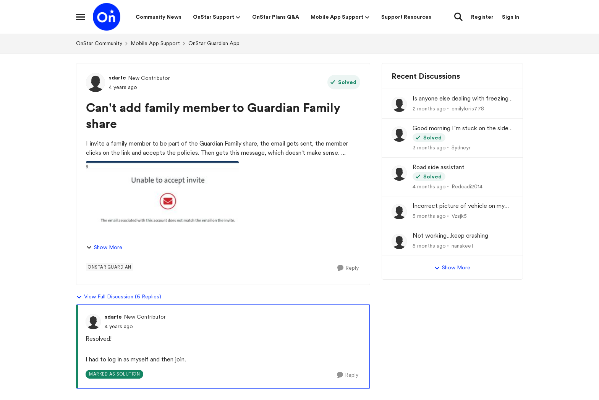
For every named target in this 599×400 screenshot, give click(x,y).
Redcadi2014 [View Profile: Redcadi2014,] (467, 186)
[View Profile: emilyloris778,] (399, 104)
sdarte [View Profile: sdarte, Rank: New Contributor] (117, 77)
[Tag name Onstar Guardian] (109, 267)
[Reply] (348, 268)
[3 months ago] (429, 148)
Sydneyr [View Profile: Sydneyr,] (461, 147)
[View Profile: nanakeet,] (399, 241)
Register (482, 17)
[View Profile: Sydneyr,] (399, 134)
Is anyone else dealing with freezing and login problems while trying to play (460, 99)
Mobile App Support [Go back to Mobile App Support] (155, 43)
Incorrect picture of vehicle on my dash (459, 206)
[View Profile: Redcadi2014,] (399, 173)
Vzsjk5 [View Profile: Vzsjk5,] (459, 216)
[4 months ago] (429, 186)
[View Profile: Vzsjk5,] (399, 211)
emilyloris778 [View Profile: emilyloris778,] (468, 108)
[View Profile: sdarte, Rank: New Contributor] (95, 82)
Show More (104, 247)
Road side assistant (439, 167)
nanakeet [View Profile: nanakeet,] (462, 246)
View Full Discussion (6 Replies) (118, 296)
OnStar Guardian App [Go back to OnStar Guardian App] (214, 43)
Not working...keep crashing (450, 235)
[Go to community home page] (106, 17)
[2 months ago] (429, 109)
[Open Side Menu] (80, 17)
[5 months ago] (429, 216)
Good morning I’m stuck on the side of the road (460, 129)
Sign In (510, 17)
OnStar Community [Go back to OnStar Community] (99, 43)
